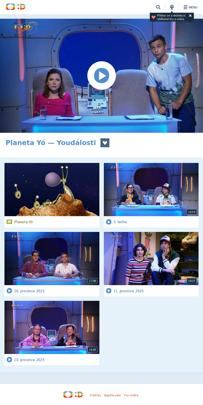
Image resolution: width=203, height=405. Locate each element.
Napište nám (112, 395)
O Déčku (95, 395)
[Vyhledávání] (158, 7)
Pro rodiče (131, 395)
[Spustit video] (101, 76)
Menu (189, 7)
